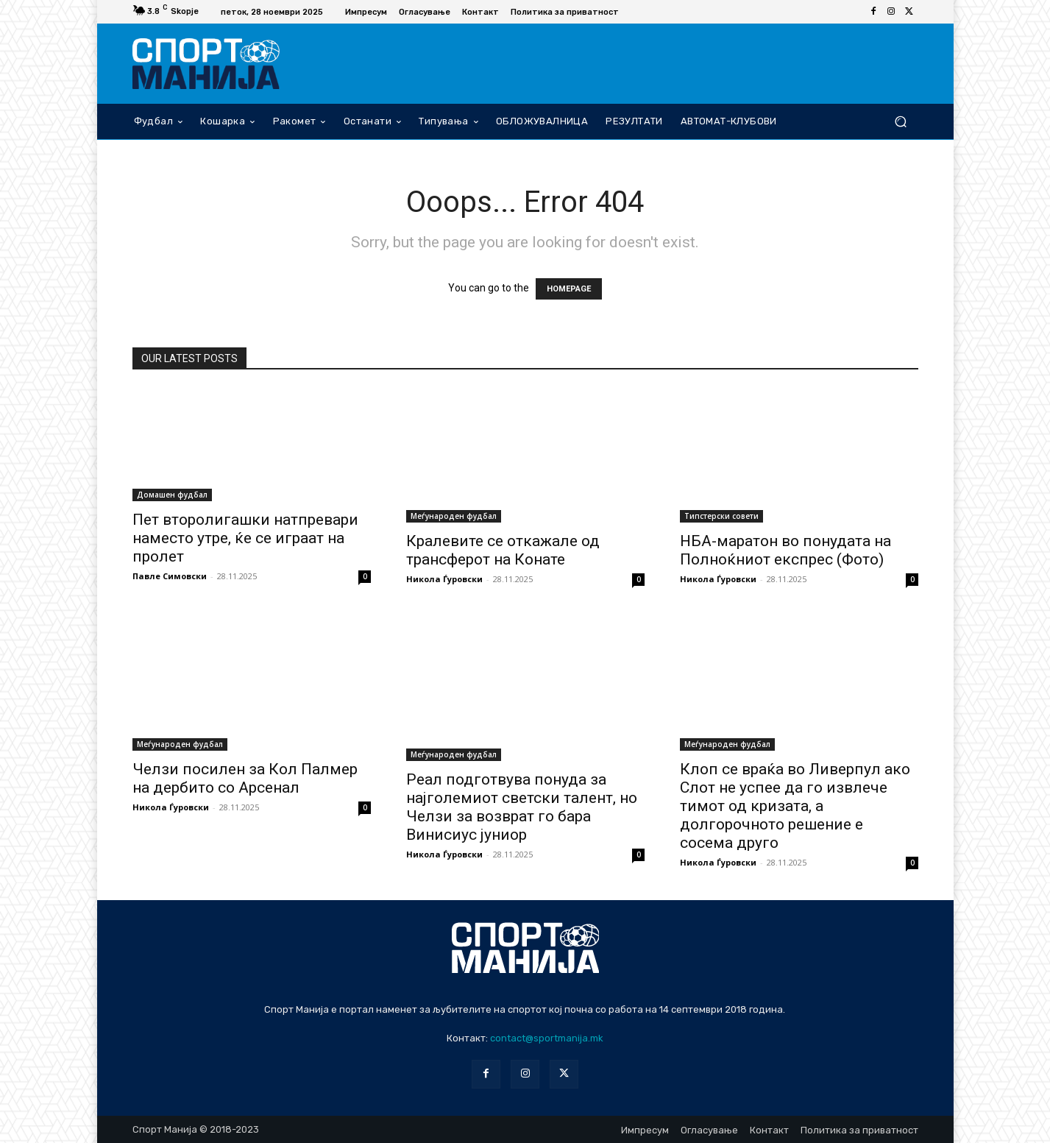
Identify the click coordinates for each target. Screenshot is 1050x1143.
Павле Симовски (169, 575)
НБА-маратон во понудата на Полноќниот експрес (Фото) (785, 550)
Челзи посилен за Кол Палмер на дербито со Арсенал (245, 778)
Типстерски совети (721, 516)
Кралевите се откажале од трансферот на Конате (503, 550)
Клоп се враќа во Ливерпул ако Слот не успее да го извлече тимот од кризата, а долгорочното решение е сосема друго (795, 806)
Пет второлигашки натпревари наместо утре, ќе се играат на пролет (245, 538)
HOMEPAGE (569, 289)
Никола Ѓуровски (444, 578)
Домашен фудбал (172, 494)
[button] (901, 121)
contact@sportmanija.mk (546, 1038)
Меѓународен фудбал (454, 516)
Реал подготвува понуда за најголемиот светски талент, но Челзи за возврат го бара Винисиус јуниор (521, 807)
